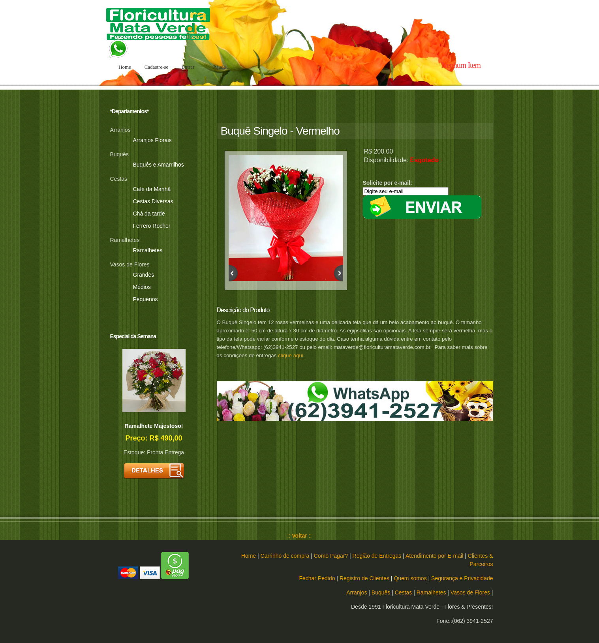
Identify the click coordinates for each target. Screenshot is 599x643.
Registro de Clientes (364, 578)
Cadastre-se (157, 67)
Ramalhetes (148, 250)
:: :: (299, 535)
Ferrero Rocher (152, 226)
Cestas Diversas (153, 201)
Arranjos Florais (152, 140)
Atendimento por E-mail (434, 556)
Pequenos (145, 299)
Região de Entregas (377, 556)
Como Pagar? (331, 556)
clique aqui (290, 355)
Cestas (403, 592)
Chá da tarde (149, 213)
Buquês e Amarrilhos (158, 164)
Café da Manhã (152, 189)
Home (124, 67)
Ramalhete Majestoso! (154, 426)
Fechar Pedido (317, 578)
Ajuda (219, 67)
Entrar (188, 67)
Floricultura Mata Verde (161, 28)
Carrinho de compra (285, 556)
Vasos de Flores (470, 592)
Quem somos (410, 578)
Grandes (143, 275)
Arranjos (356, 592)
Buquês (381, 592)
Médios (142, 287)
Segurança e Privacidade (462, 578)
